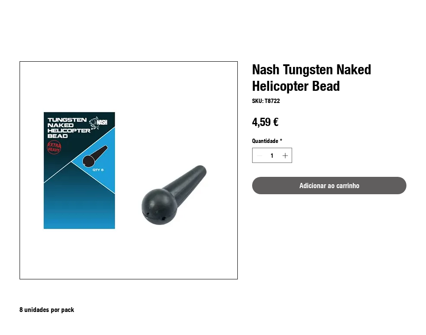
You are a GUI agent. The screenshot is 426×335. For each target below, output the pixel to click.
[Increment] (286, 155)
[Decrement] (258, 155)
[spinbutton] (272, 155)
